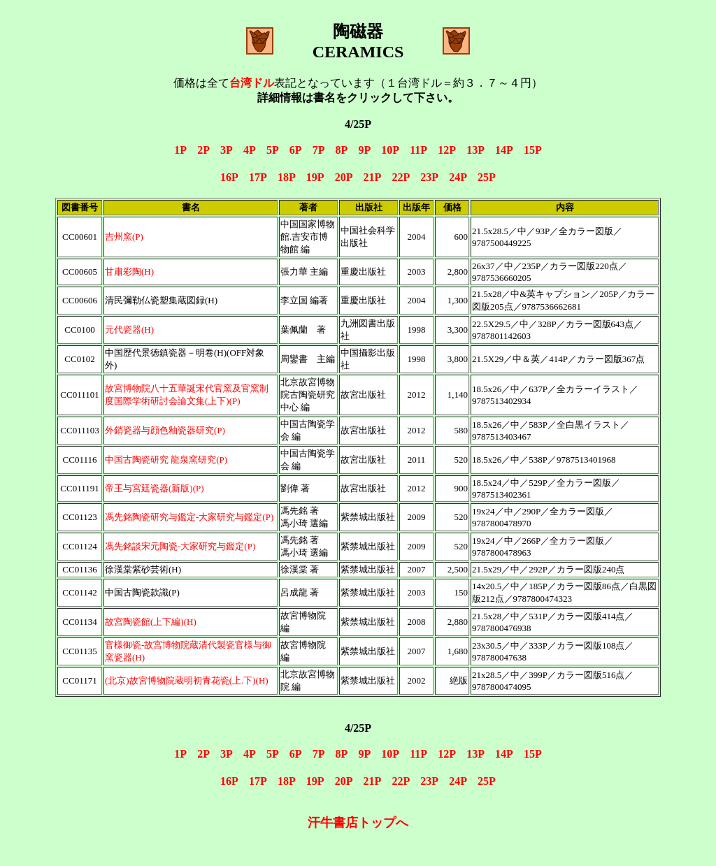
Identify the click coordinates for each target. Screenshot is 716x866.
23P (429, 177)
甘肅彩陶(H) (129, 271)
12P (446, 150)
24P (457, 177)
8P (342, 150)
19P (315, 177)
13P (475, 150)
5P (272, 150)
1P (180, 150)
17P (257, 177)
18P (286, 177)
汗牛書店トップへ (358, 823)
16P (229, 177)
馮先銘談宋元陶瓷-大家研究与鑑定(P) (180, 546)
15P (533, 150)
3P (226, 150)
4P (249, 150)
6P (295, 150)
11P (418, 150)
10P (390, 150)
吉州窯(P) (124, 236)
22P (400, 177)
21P (372, 177)
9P (364, 150)
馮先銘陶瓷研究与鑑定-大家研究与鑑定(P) (189, 517)
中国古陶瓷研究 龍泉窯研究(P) (166, 459)
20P (343, 177)
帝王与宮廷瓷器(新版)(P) (154, 488)
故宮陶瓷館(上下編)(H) (150, 621)
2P (203, 150)
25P (487, 177)
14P (504, 150)
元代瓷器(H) (129, 329)
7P (318, 150)
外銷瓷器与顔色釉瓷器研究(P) (165, 430)
